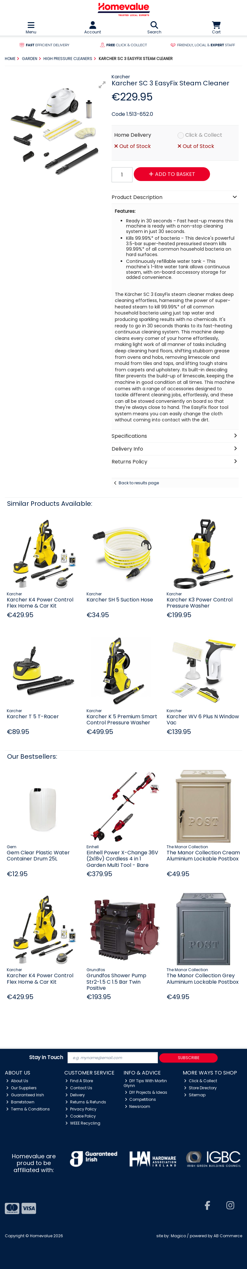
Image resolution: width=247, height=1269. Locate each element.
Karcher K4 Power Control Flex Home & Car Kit (40, 602)
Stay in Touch (46, 1057)
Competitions (140, 1099)
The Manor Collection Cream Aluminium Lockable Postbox (203, 855)
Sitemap (195, 1095)
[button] (102, 85)
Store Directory (200, 1088)
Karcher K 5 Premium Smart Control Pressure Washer (122, 719)
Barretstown (20, 1102)
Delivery (75, 1095)
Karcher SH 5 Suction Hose (120, 599)
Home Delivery (132, 135)
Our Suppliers (21, 1088)
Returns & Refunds (85, 1102)
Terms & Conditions (28, 1109)
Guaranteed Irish (25, 1095)
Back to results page (139, 483)
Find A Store (79, 1080)
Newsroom (138, 1106)
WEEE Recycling (82, 1123)
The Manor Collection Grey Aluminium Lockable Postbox (203, 978)
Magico (178, 1236)
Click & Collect (203, 135)
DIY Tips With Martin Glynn (145, 1083)
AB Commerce (228, 1236)
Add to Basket (172, 174)
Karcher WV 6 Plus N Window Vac (203, 719)
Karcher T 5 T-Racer (33, 716)
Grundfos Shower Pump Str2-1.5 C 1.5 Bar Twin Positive (116, 981)
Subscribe (188, 1057)
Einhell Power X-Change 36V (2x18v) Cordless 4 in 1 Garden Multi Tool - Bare (122, 858)
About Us (17, 1080)
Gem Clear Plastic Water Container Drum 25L (38, 855)
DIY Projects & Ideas (146, 1092)
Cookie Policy (80, 1116)
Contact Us (78, 1088)
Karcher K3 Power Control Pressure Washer (200, 602)
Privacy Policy (80, 1109)
